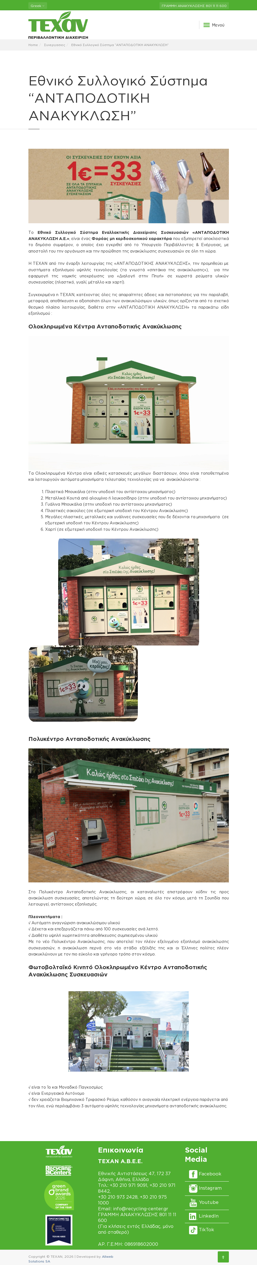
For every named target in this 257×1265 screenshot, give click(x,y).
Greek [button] (38, 6)
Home (33, 45)
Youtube (204, 1202)
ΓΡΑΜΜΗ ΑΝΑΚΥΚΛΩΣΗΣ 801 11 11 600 (194, 6)
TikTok (201, 1229)
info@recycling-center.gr (140, 1208)
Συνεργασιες (54, 45)
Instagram (205, 1187)
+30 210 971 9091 (128, 1185)
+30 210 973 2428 (118, 1196)
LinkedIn (204, 1215)
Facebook (205, 1173)
